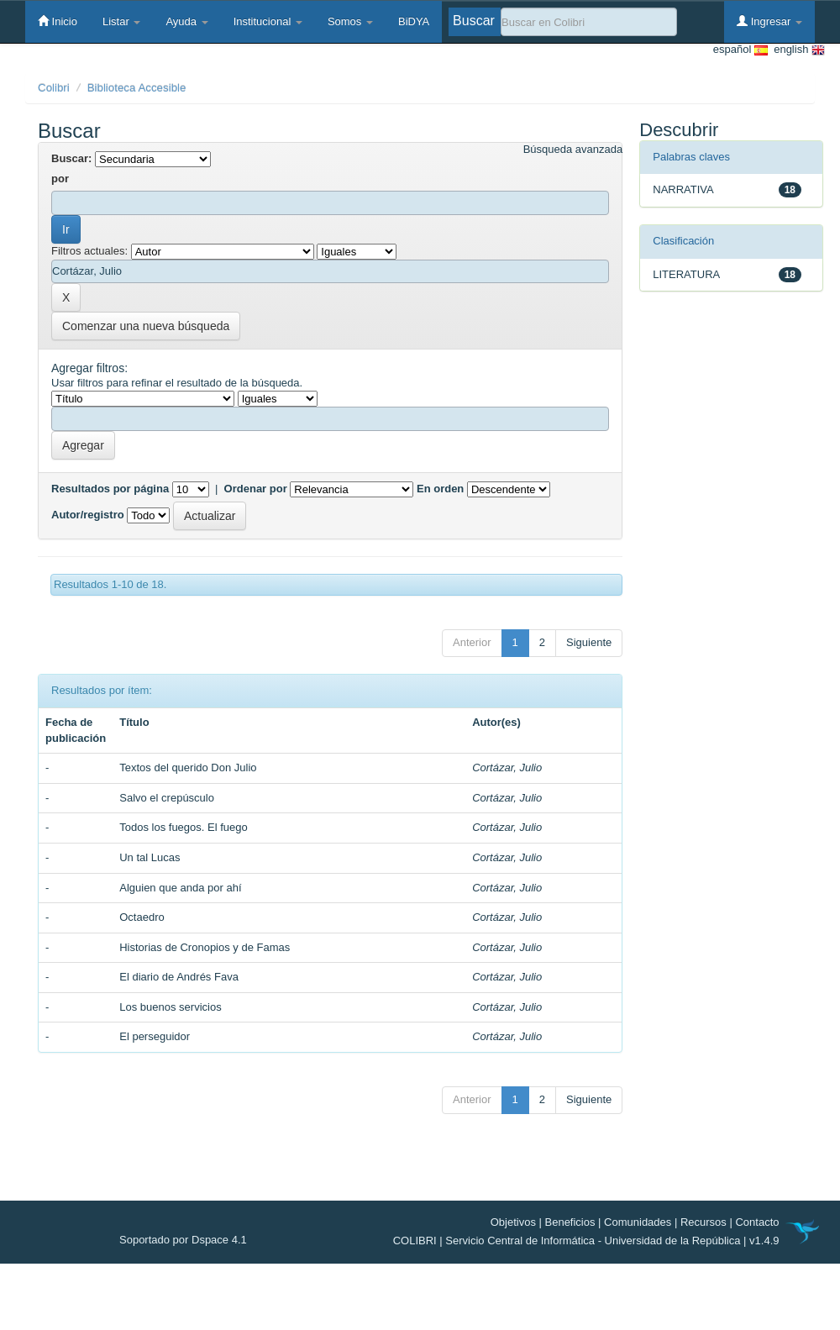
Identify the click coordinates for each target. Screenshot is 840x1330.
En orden (440, 488)
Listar (121, 21)
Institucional (268, 21)
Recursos (703, 1222)
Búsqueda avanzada (573, 149)
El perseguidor (154, 1036)
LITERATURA (686, 274)
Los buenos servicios (170, 1007)
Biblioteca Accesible (136, 87)
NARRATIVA (683, 189)
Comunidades (637, 1222)
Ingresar (769, 21)
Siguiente (589, 642)
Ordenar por (255, 488)
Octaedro (141, 917)
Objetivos (513, 1222)
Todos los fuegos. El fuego (183, 827)
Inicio (57, 21)
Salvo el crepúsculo (166, 797)
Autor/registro (87, 514)
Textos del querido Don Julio (187, 767)
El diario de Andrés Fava (179, 976)
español (740, 50)
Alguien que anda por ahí (180, 887)
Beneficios (570, 1222)
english (796, 50)
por (60, 178)
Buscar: (71, 158)
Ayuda (186, 21)
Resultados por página (110, 488)
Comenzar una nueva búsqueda (145, 326)
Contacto (757, 1222)
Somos (350, 21)
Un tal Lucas (149, 857)
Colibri (54, 87)
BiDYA (413, 21)
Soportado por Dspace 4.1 (183, 1239)
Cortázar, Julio (507, 767)
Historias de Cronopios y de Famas (204, 947)
